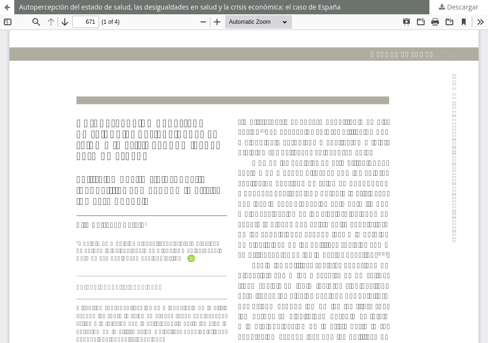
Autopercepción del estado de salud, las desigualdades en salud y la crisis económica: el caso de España (180, 6)
